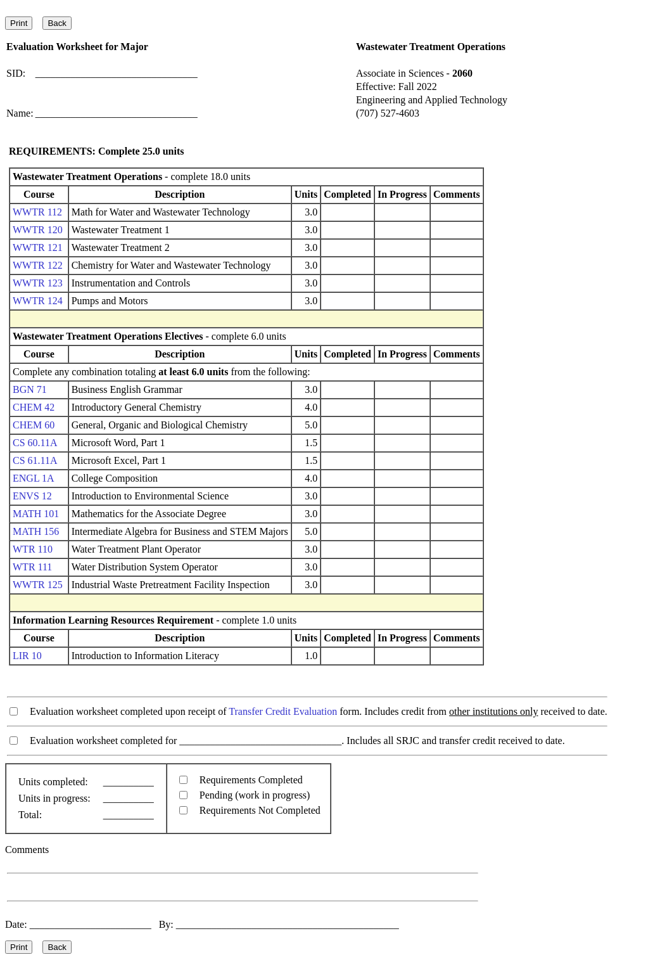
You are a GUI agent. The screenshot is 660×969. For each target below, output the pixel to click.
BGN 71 (30, 389)
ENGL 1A (33, 478)
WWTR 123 (38, 283)
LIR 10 (27, 655)
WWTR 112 (37, 212)
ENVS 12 (32, 496)
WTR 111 (32, 567)
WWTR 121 (38, 247)
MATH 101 (36, 513)
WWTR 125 (38, 584)
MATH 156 (36, 531)
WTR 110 (33, 549)
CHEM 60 (33, 425)
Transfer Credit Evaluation (283, 711)
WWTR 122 (38, 265)
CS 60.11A (35, 442)
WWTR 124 (38, 300)
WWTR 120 (38, 229)
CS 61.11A (35, 460)
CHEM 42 (33, 407)
